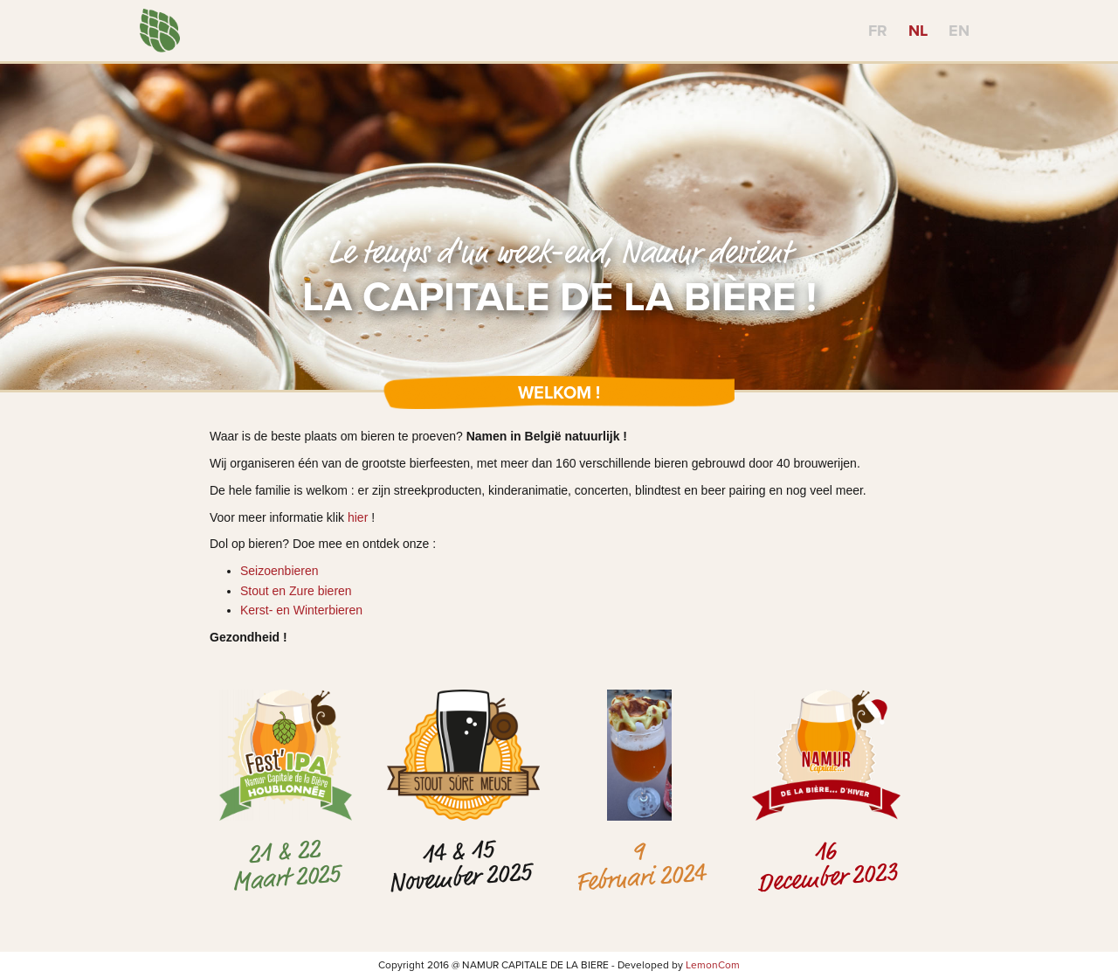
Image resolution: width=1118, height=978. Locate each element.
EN (959, 30)
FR (877, 30)
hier (358, 517)
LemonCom (713, 965)
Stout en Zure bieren (296, 591)
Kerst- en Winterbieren (301, 610)
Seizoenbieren (279, 571)
